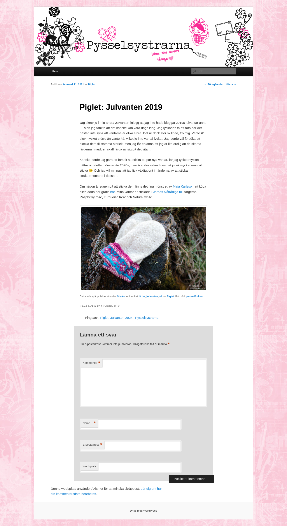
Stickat (121, 296)
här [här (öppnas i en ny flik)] (112, 192)
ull (161, 296)
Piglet (91, 84)
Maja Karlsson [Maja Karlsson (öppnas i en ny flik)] (183, 186)
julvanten (152, 296)
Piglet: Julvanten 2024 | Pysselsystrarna (129, 317)
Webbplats (89, 466)
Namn (89, 423)
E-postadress (92, 445)
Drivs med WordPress (143, 510)
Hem (55, 71)
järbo (141, 296)
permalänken (194, 296)
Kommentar (91, 363)
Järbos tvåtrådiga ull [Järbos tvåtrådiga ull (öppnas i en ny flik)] (167, 192)
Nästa (231, 84)
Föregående (213, 84)
